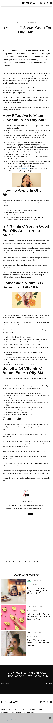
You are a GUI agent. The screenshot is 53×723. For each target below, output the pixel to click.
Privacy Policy (15, 712)
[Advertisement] (26, 16)
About (25, 710)
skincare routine (23, 168)
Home (11, 710)
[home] (26, 3)
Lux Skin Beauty (26, 501)
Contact (41, 710)
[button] (2, 3)
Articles (18, 710)
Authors (33, 710)
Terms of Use (28, 712)
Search (4, 710)
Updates (4, 712)
